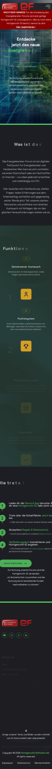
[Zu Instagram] (11, 645)
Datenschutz (23, 762)
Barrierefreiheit (42, 762)
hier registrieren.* (26, 26)
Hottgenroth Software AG (35, 752)
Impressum (7, 762)
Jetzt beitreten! (26, 66)
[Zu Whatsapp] (19, 645)
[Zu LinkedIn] (26, 645)
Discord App (22, 503)
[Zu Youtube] (4, 645)
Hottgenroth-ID (18, 505)
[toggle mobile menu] (48, 6)
